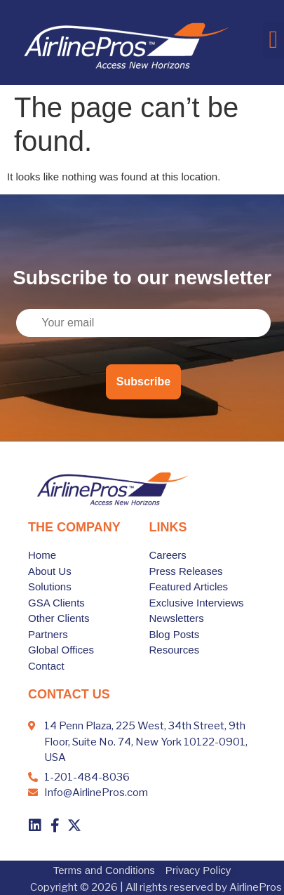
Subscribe (143, 381)
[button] (273, 39)
